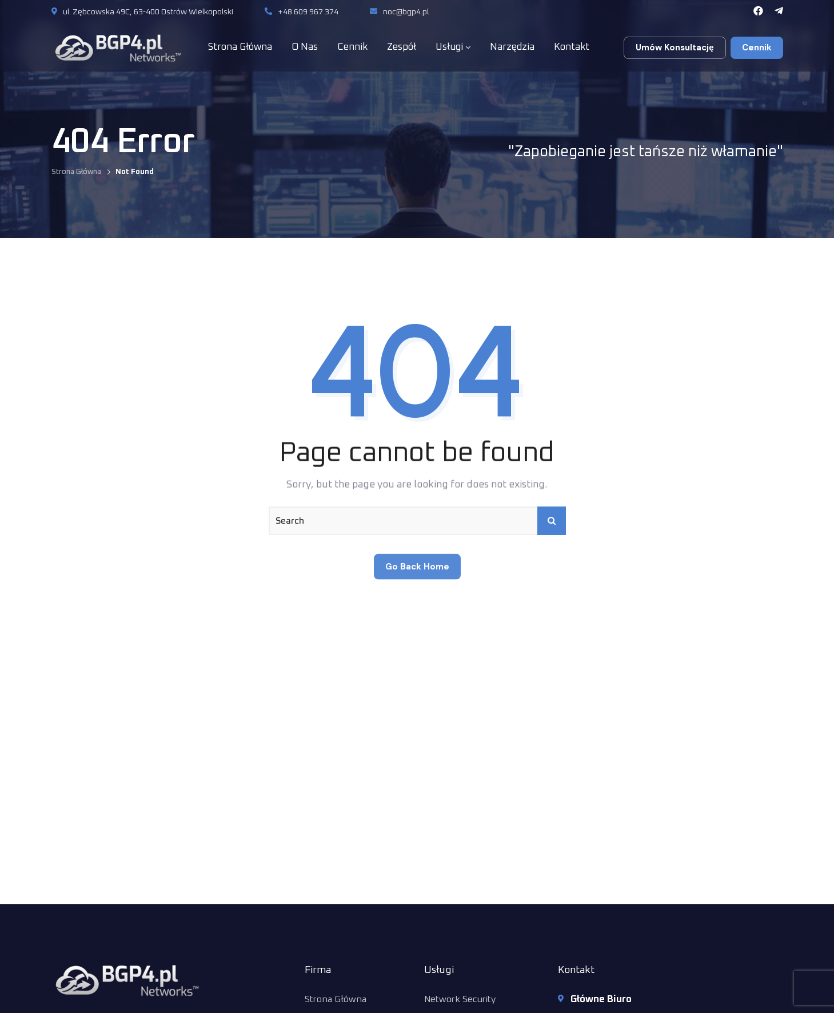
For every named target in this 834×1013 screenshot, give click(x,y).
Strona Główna (76, 172)
